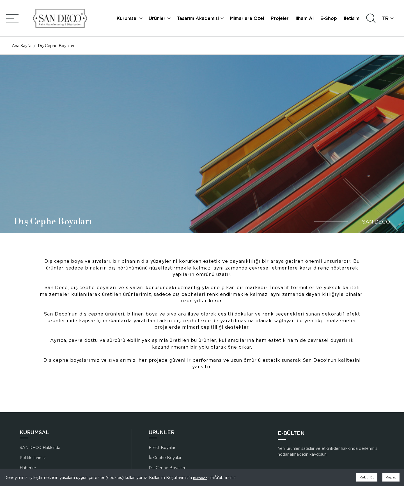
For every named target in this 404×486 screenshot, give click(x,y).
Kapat (391, 477)
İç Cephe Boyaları (165, 457)
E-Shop (329, 19)
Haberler (28, 467)
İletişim (352, 19)
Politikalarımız (33, 457)
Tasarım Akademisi (198, 19)
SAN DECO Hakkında (40, 447)
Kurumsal (127, 19)
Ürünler (157, 19)
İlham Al (305, 19)
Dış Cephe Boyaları (167, 467)
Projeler (280, 19)
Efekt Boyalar (162, 447)
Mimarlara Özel (248, 19)
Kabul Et (367, 477)
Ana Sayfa (21, 47)
